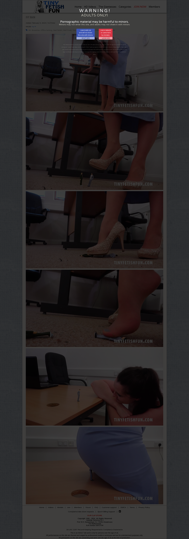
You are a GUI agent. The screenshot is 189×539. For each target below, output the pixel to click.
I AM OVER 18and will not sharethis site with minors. (86, 34)
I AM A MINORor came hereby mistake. (105, 34)
